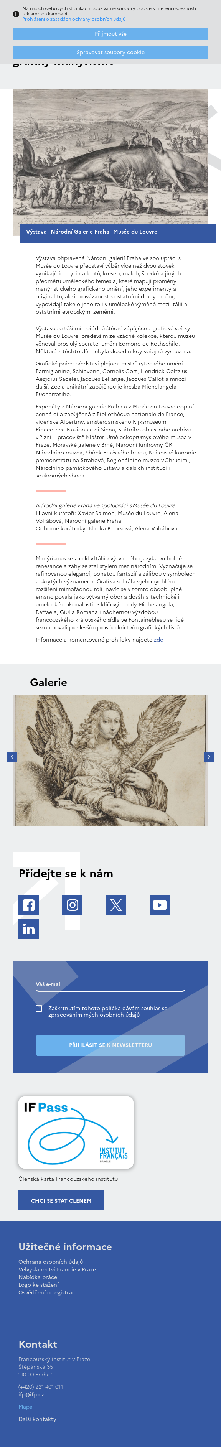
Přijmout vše (111, 34)
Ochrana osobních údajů (50, 1262)
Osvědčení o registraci (47, 1293)
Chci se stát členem (61, 1201)
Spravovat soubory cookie (111, 52)
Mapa (25, 1407)
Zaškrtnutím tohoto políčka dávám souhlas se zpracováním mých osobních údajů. (107, 1011)
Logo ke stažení (38, 1285)
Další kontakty (37, 1419)
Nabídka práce (37, 1277)
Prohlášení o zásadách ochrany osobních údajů (73, 19)
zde (158, 640)
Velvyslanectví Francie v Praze (57, 1270)
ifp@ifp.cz (31, 1395)
